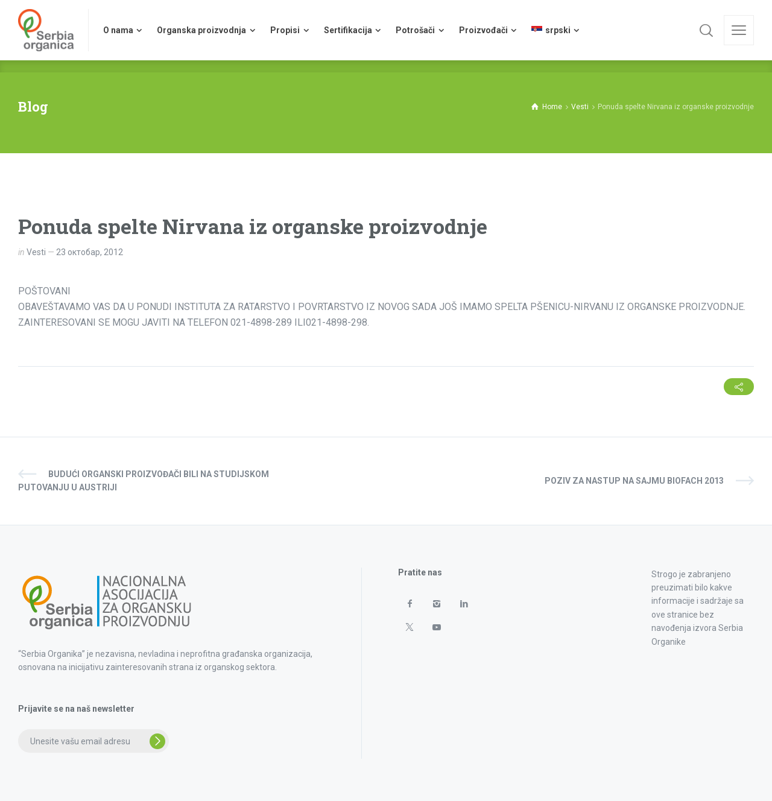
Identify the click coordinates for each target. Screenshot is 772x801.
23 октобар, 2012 (89, 252)
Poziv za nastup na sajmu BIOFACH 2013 (634, 481)
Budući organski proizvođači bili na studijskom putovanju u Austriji (143, 480)
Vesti (36, 252)
